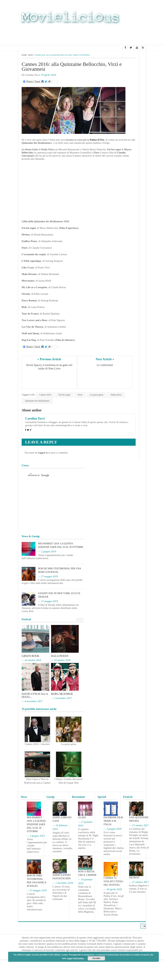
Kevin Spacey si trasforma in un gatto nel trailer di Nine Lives (49, 367)
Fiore (80, 394)
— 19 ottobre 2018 (60, 660)
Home (24, 55)
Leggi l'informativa (75, 958)
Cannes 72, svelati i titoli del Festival (113, 881)
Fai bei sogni (64, 394)
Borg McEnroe (62, 693)
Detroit (134, 877)
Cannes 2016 (45, 394)
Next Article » (105, 359)
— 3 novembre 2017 (61, 698)
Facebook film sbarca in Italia (113, 821)
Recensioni (78, 796)
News (30, 55)
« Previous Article (49, 359)
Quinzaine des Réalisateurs (37, 400)
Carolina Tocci (35, 418)
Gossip (50, 796)
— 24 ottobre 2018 (31, 660)
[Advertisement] (118, 34)
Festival (127, 796)
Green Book (30, 655)
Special (102, 796)
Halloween (59, 655)
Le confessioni (105, 365)
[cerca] (50, 475)
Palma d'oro (116, 394)
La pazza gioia (96, 394)
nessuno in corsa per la (84, 139)
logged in (43, 452)
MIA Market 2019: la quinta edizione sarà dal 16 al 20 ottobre (36, 824)
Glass (82, 817)
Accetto (96, 958)
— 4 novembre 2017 (32, 701)
